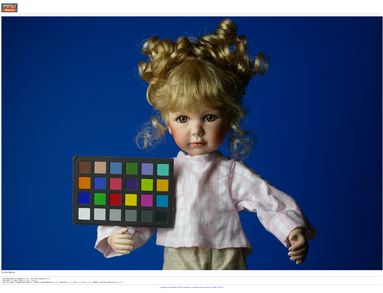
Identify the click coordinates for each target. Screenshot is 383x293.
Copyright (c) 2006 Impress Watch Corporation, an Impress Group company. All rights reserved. (191, 287)
